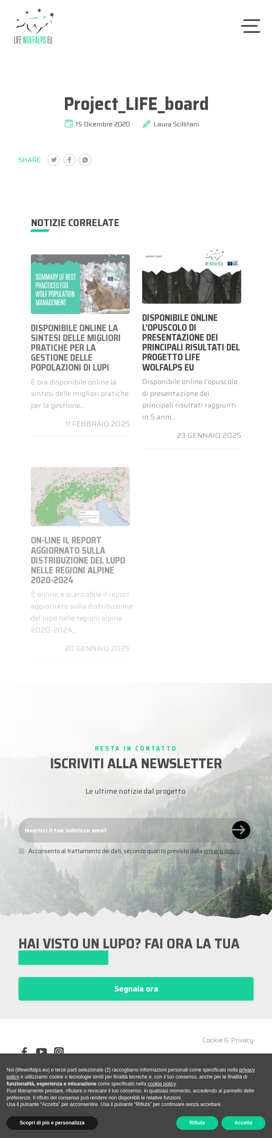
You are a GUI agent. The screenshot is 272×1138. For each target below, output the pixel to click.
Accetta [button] (243, 1123)
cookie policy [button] (161, 1084)
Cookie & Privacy (228, 1040)
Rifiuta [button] (197, 1123)
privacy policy (222, 851)
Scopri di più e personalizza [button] (52, 1123)
